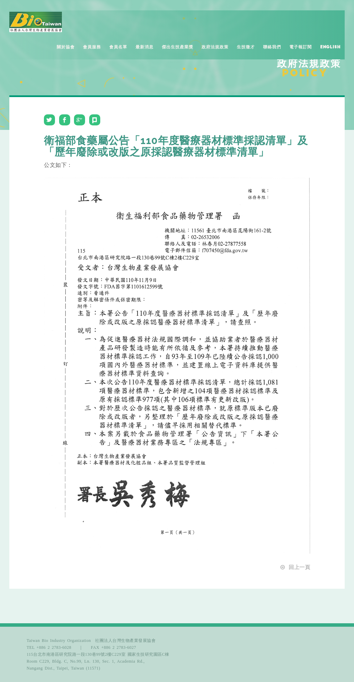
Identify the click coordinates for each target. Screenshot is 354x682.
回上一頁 (294, 567)
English (330, 47)
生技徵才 (246, 47)
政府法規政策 (215, 47)
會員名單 (118, 47)
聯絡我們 (272, 47)
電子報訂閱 (300, 47)
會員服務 (92, 47)
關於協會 (66, 47)
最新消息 (144, 47)
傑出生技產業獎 (177, 47)
